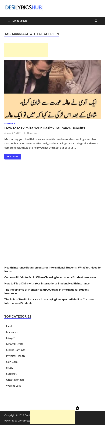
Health (10, 326)
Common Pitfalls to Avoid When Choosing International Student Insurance (50, 277)
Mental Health (15, 343)
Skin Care (11, 361)
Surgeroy (11, 373)
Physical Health (15, 355)
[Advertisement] (26, 50)
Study (9, 367)
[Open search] (96, 21)
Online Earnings (15, 349)
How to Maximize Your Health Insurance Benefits (44, 128)
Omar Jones (33, 133)
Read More (11, 156)
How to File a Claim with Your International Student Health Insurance (47, 283)
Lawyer (10, 337)
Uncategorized (15, 379)
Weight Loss (13, 385)
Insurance (9, 123)
